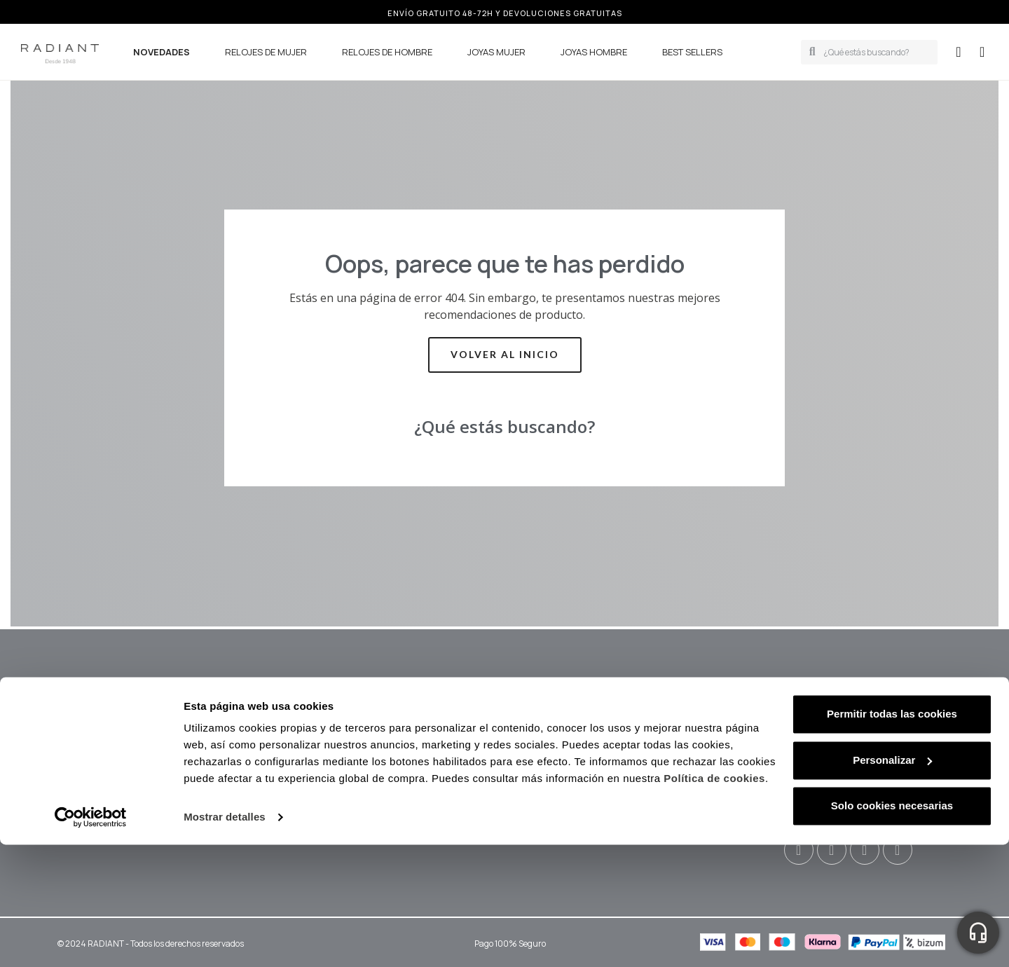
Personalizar (892, 882)
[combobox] (877, 52)
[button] (982, 52)
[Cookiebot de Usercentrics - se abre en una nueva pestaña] (90, 939)
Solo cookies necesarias (892, 928)
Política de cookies (714, 901)
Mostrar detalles (225, 939)
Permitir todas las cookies (892, 836)
